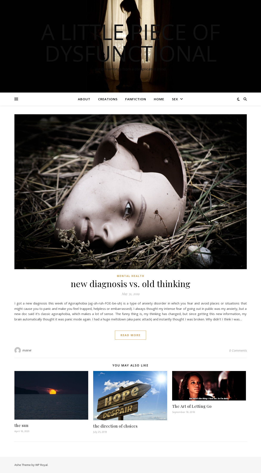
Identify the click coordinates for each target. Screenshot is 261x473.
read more (130, 335)
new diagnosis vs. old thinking (130, 283)
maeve (27, 350)
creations (107, 99)
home (159, 99)
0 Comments (238, 350)
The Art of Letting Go (192, 406)
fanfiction (135, 99)
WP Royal (41, 465)
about (84, 99)
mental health (130, 276)
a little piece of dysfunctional (130, 42)
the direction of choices (115, 426)
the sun (21, 425)
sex (175, 99)
